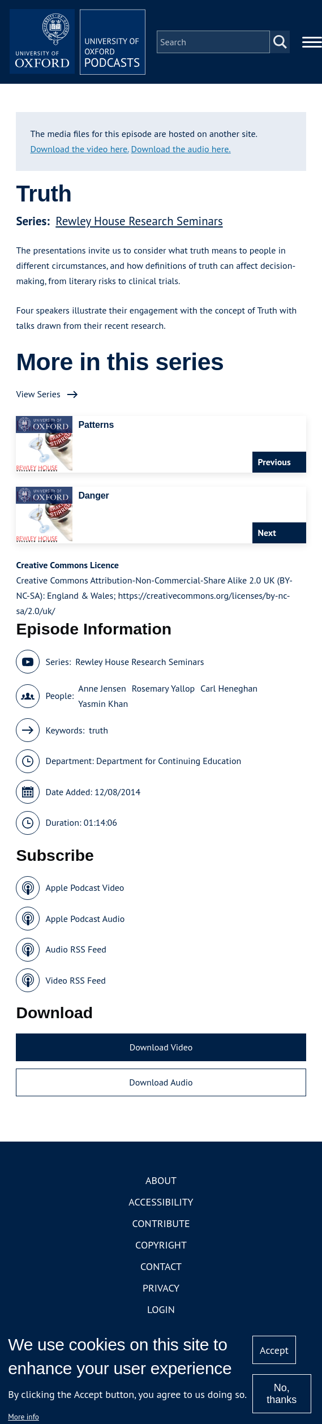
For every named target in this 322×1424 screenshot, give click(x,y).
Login (161, 1309)
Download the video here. (79, 149)
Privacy (161, 1287)
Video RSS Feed (75, 980)
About (161, 1180)
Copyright (161, 1244)
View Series (38, 394)
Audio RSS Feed (75, 949)
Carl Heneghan (228, 688)
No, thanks (282, 1393)
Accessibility (160, 1201)
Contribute (161, 1223)
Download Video (161, 1047)
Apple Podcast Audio (84, 918)
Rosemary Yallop (163, 688)
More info (23, 1417)
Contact (161, 1266)
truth (98, 730)
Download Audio (160, 1082)
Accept (274, 1350)
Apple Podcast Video (84, 887)
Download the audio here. (181, 149)
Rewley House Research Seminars (138, 221)
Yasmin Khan (103, 703)
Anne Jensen (102, 688)
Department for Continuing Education (168, 760)
